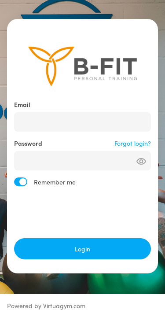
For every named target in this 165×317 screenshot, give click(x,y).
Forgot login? (132, 143)
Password (28, 143)
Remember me (55, 181)
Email (22, 104)
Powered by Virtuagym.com (46, 305)
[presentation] (83, 212)
